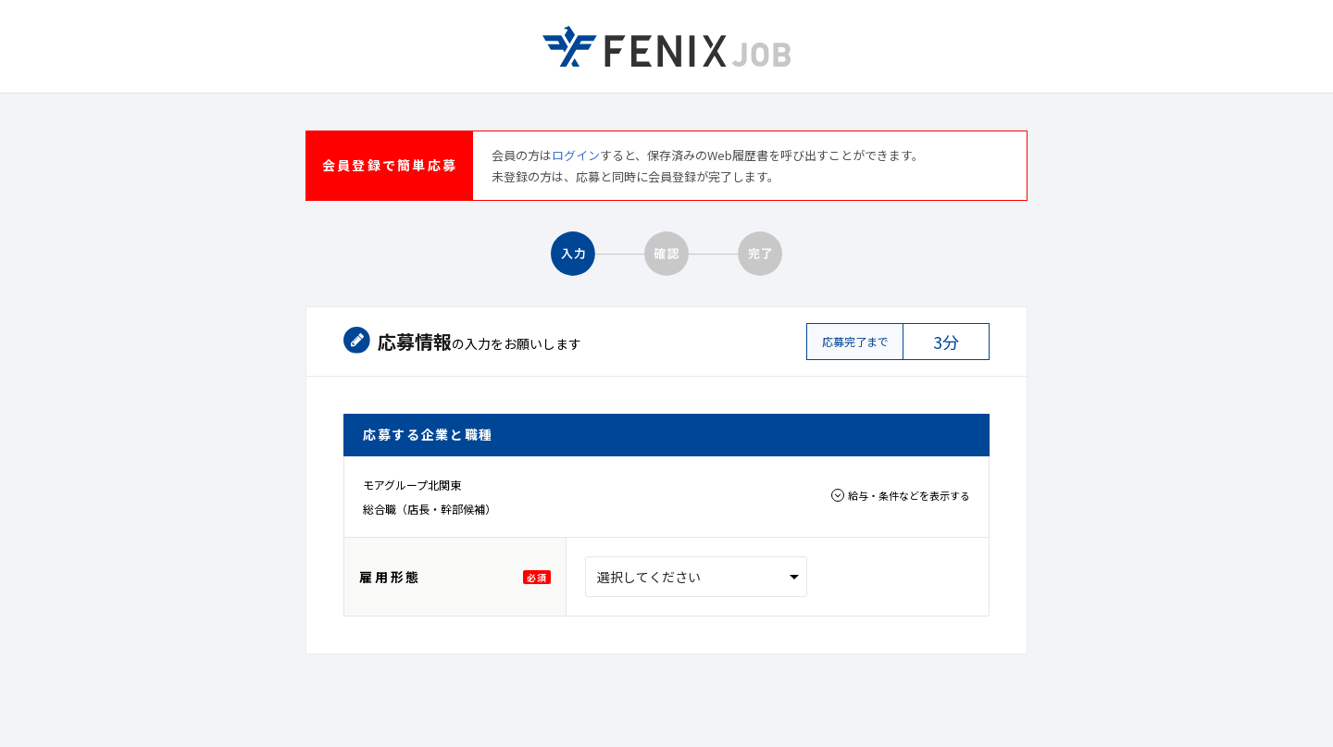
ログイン (576, 155)
